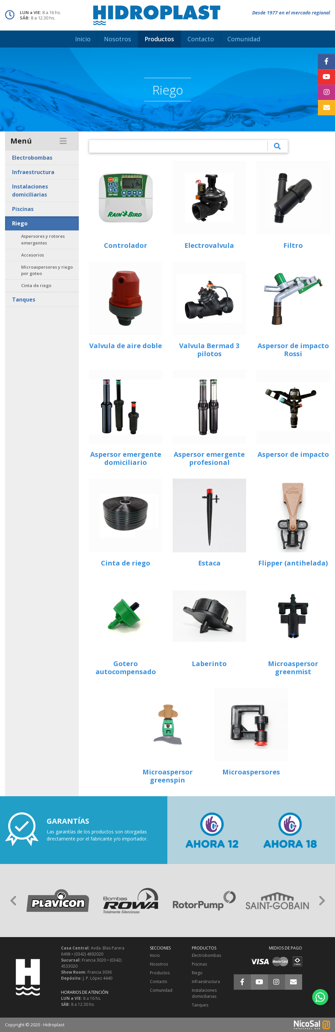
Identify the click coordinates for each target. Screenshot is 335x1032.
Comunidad (161, 990)
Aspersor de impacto (293, 454)
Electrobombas (32, 157)
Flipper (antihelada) (293, 562)
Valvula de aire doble (125, 345)
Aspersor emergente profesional (209, 458)
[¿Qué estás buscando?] (178, 146)
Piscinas (23, 209)
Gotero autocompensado (126, 667)
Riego (19, 223)
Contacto (158, 981)
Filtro (293, 245)
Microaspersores (251, 771)
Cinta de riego (36, 285)
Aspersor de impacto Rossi (293, 349)
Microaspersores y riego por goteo (47, 270)
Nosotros (159, 964)
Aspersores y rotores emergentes (43, 239)
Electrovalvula (209, 245)
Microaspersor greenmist (293, 667)
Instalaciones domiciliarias (30, 190)
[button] (13, 900)
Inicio (155, 955)
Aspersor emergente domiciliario (125, 458)
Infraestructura (33, 172)
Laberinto (209, 663)
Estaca (209, 562)
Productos (160, 973)
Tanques (23, 299)
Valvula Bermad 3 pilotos (209, 349)
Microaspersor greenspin (168, 775)
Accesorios (32, 255)
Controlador (125, 245)
